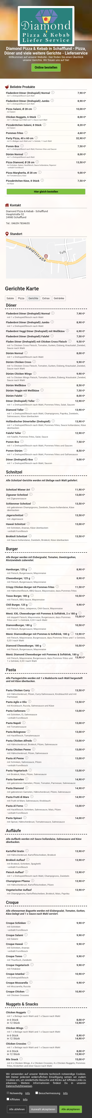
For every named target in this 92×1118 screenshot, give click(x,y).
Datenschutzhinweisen (19, 1086)
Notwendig (16, 1093)
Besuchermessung (49, 1093)
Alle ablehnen (17, 1109)
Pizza (21, 298)
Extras (46, 298)
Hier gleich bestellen (46, 191)
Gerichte (33, 298)
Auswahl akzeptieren (43, 1109)
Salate (10, 298)
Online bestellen (46, 67)
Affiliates (15, 1099)
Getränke (59, 298)
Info (27, 1093)
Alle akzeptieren (70, 1109)
